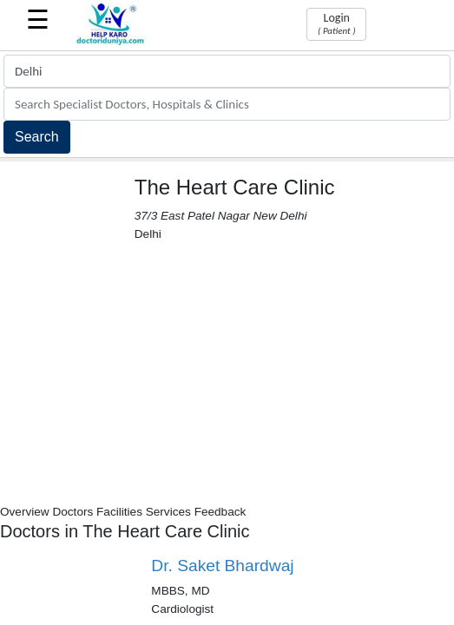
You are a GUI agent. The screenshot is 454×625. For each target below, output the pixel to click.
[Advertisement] (227, 373)
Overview (24, 511)
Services (168, 511)
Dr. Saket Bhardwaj (222, 565)
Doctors (72, 511)
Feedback (220, 511)
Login (336, 23)
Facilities (119, 511)
